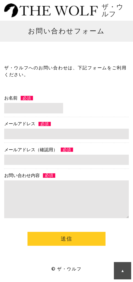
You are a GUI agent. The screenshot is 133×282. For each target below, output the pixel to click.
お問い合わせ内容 (22, 175)
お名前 (11, 98)
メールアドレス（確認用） (31, 150)
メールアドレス (19, 124)
